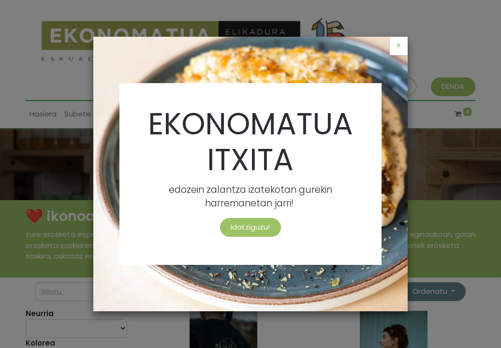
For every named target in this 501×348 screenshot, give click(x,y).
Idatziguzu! (250, 227)
